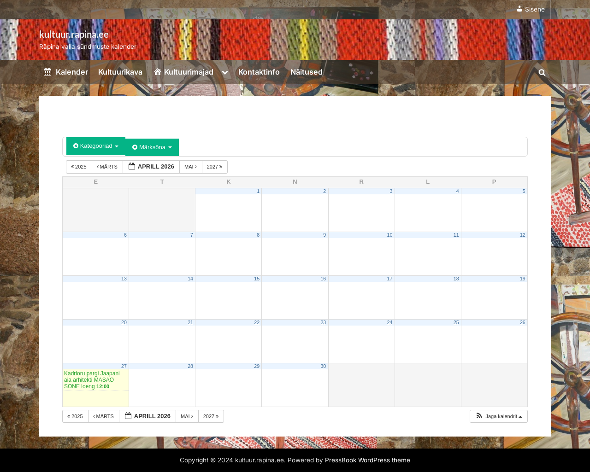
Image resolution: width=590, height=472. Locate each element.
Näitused (306, 71)
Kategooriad (95, 145)
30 (323, 366)
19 (522, 278)
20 (124, 322)
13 (124, 278)
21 (190, 322)
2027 (215, 166)
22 (257, 322)
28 (190, 366)
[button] (498, 416)
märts (108, 166)
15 (257, 278)
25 (456, 322)
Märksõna (151, 147)
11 (456, 235)
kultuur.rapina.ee (74, 34)
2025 (79, 166)
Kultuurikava (120, 71)
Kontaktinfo (259, 71)
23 (323, 322)
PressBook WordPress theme (367, 460)
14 (190, 278)
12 (522, 235)
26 (522, 322)
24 (390, 322)
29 (257, 366)
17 (390, 278)
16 (323, 278)
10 (390, 235)
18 (456, 278)
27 (124, 366)
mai (191, 166)
